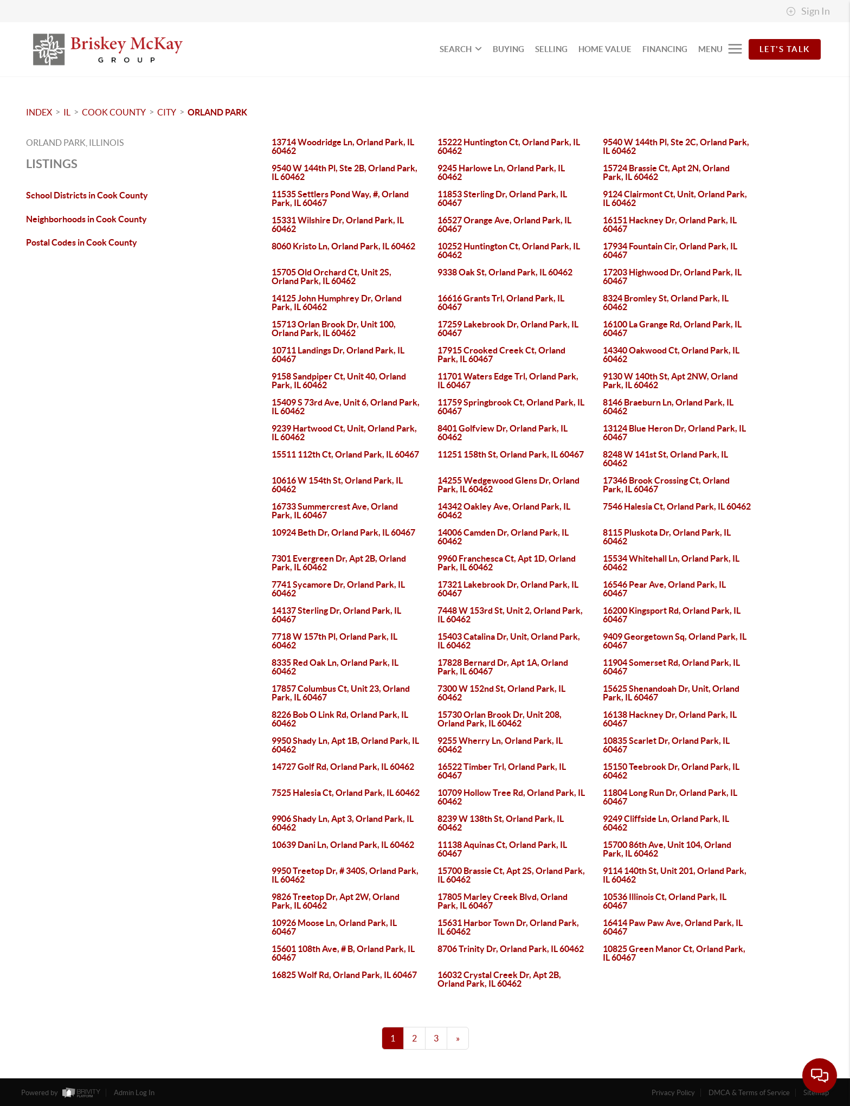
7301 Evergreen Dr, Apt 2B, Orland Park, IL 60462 (339, 562)
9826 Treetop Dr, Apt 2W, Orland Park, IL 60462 (336, 901)
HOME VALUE (605, 49)
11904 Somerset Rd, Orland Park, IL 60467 (671, 667)
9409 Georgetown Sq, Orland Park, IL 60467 (674, 641)
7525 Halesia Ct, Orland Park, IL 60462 (346, 792)
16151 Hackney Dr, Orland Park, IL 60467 (670, 224)
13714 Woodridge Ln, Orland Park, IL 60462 (343, 146)
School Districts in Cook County (87, 195)
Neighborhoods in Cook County (86, 219)
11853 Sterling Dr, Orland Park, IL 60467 (502, 198)
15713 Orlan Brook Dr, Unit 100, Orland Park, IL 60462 (334, 328)
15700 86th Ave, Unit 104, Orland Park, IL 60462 (667, 849)
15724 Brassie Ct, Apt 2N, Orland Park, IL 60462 (666, 172)
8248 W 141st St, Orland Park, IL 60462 (665, 458)
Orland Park (217, 112)
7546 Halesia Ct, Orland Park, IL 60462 (677, 506)
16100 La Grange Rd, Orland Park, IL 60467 (672, 328)
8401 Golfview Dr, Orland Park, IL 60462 (502, 432)
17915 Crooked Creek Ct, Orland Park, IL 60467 (501, 354)
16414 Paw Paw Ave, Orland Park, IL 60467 (673, 927)
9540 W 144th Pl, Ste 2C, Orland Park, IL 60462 (676, 146)
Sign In (808, 11)
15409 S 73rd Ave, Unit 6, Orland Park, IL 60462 (346, 406)
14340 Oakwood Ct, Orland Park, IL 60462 (671, 354)
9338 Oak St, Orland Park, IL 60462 (504, 272)
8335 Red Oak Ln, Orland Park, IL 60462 (335, 667)
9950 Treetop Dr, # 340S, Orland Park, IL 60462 (345, 875)
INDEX (39, 112)
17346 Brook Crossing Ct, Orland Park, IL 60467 (666, 484)
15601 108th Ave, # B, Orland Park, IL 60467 (343, 953)
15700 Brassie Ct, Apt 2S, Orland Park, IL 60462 (511, 875)
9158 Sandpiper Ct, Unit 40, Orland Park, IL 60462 (339, 380)
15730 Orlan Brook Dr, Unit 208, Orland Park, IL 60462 (499, 719)
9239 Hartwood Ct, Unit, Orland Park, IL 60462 (344, 432)
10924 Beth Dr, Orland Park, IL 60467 (343, 532)
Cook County (114, 112)
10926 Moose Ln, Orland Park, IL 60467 (334, 927)
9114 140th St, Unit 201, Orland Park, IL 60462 (674, 875)
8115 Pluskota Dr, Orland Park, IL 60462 (667, 536)
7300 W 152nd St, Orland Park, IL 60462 (501, 693)
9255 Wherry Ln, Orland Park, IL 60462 (500, 745)
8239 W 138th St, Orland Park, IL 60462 (500, 823)
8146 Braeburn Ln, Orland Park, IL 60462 (668, 406)
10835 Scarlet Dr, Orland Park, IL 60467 (666, 745)
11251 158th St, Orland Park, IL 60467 (510, 454)
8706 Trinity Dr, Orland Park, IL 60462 (510, 948)
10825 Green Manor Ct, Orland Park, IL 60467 (674, 953)
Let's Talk (784, 49)
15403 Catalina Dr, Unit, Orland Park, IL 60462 (508, 641)
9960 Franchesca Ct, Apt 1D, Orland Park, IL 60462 (506, 562)
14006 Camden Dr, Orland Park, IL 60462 (503, 536)
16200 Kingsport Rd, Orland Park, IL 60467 (671, 614)
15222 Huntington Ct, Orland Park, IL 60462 (508, 146)
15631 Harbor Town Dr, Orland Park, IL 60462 (508, 927)
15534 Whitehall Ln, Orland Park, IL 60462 (671, 562)
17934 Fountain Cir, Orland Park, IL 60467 (670, 250)
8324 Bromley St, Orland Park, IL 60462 (666, 302)
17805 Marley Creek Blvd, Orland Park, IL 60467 (502, 901)
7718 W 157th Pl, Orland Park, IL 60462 (334, 641)
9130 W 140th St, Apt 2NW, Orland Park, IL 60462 (670, 380)
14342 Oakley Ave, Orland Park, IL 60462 (503, 510)
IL (66, 112)
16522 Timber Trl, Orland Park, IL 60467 (501, 771)
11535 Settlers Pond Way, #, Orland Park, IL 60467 (340, 198)
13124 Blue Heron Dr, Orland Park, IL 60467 (674, 432)
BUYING (508, 49)
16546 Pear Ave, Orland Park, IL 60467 (664, 588)
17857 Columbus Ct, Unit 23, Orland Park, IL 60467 (341, 693)
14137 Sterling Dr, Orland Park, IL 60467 (336, 614)
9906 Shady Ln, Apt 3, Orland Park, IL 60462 (343, 823)
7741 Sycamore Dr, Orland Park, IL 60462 (338, 588)
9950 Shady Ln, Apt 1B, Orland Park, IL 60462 (345, 745)
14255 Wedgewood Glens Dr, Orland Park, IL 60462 (508, 484)
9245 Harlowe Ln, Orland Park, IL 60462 (501, 172)
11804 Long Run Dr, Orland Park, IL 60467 (670, 797)
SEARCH (461, 49)
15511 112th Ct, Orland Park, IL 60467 (345, 454)
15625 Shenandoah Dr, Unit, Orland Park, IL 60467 (671, 693)
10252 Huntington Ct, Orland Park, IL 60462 (508, 250)
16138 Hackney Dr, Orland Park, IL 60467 (670, 719)
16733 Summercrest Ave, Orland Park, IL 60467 (335, 510)
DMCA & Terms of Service (749, 1093)
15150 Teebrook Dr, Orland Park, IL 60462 (671, 771)
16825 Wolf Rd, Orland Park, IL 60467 (344, 974)
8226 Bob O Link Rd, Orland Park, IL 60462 (340, 719)
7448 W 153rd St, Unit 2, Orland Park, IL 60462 (510, 614)
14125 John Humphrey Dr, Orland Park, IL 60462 (337, 302)
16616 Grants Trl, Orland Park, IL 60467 (500, 302)
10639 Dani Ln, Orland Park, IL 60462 (343, 844)
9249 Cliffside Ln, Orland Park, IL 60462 (666, 823)
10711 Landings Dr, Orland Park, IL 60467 (338, 354)
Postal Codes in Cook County (81, 242)
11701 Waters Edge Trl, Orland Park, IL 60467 (507, 380)
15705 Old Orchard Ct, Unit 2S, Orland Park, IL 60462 (331, 276)
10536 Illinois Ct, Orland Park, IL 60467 (664, 901)
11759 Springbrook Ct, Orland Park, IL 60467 (510, 406)
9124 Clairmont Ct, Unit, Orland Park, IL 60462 (675, 198)
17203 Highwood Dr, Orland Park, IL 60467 (672, 276)
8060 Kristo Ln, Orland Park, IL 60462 (343, 246)
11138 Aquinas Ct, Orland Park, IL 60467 (502, 849)
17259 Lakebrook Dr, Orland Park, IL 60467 (507, 328)
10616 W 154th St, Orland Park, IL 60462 (337, 484)
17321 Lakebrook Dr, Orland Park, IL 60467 (507, 588)
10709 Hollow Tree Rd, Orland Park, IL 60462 (511, 797)
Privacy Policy (673, 1093)
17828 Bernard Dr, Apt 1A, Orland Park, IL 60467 (502, 667)
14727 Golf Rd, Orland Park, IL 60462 (343, 766)
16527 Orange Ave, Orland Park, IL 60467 (504, 224)
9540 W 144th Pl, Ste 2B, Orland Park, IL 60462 (344, 172)
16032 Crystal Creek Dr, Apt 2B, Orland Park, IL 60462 (499, 979)
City (166, 112)
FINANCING (664, 49)
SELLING (551, 49)
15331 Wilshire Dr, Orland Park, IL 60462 (338, 224)
